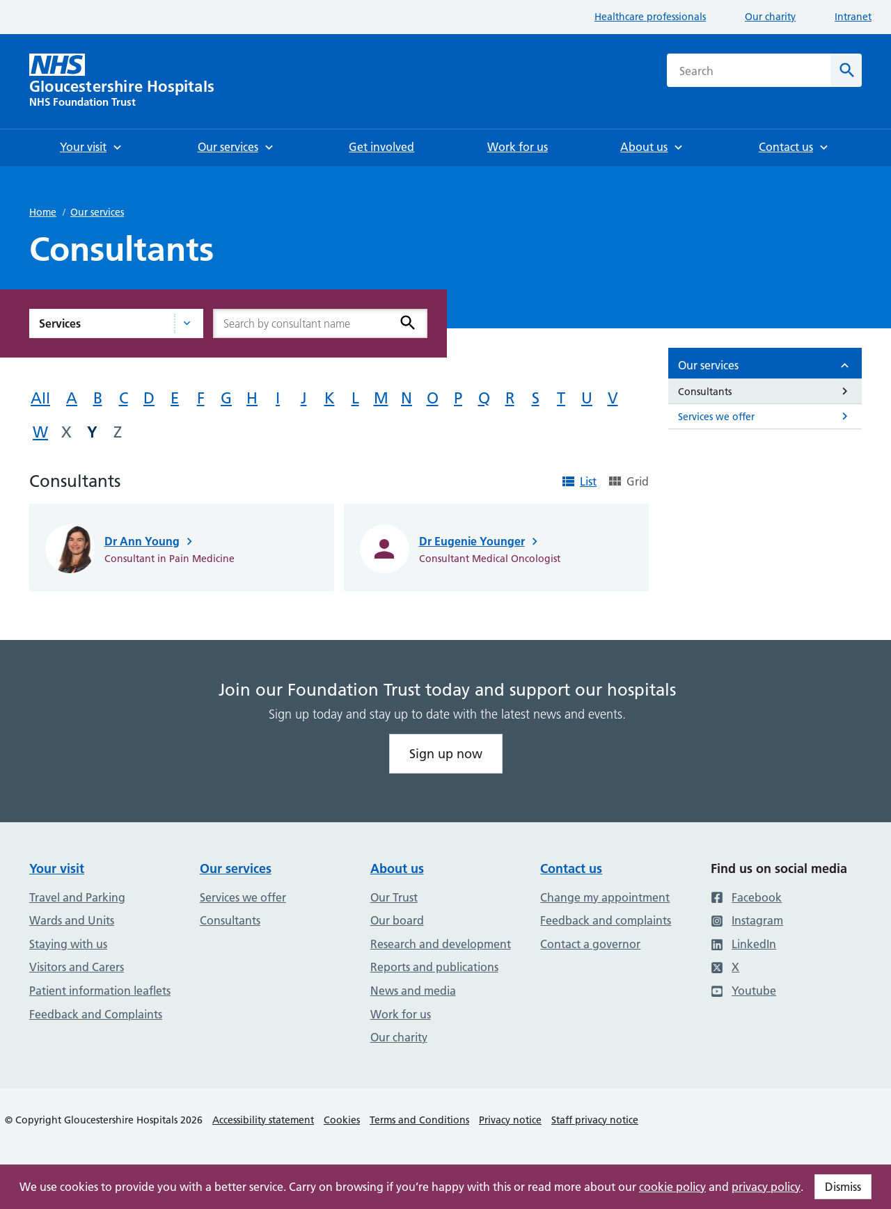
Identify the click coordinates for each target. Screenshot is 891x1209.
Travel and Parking (77, 897)
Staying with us (68, 944)
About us (397, 868)
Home (42, 212)
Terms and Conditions (419, 1120)
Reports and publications (434, 967)
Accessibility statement (263, 1120)
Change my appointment (605, 897)
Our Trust (394, 897)
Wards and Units (71, 920)
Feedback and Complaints (95, 1014)
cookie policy (672, 1187)
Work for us (400, 1014)
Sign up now (445, 754)
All (40, 398)
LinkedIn (743, 944)
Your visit (56, 868)
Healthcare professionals (650, 16)
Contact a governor (590, 944)
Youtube (743, 991)
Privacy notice (510, 1120)
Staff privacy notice (594, 1120)
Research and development (440, 944)
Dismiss (843, 1187)
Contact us (571, 868)
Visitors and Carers (76, 967)
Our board (397, 920)
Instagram (747, 920)
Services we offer (243, 897)
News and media (413, 991)
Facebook (746, 897)
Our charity (770, 16)
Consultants (230, 920)
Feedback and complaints (605, 920)
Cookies (342, 1120)
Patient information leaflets (100, 991)
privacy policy (766, 1187)
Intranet (853, 16)
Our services (97, 212)
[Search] (846, 70)
